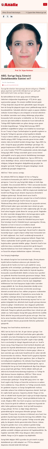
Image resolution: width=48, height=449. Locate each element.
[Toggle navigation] (45, 4)
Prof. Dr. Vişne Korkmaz (24, 70)
